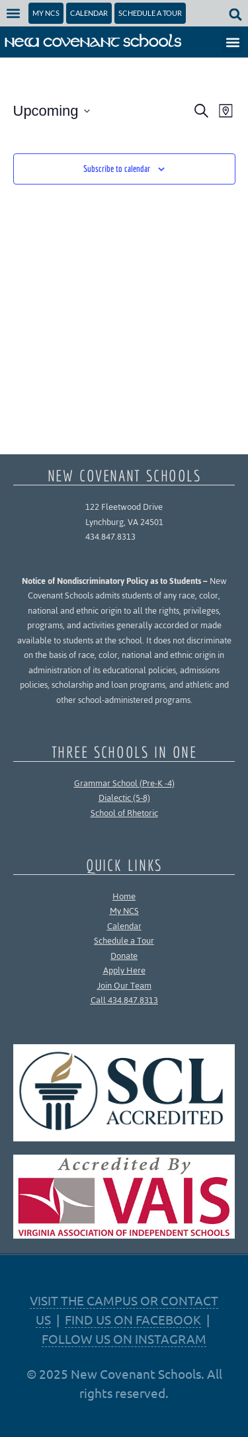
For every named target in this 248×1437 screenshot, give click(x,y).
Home (124, 896)
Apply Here (124, 970)
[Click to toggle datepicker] (51, 111)
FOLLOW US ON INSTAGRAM (124, 1338)
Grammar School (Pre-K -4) (124, 783)
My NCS (124, 911)
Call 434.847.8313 (124, 1000)
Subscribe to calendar (116, 168)
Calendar (124, 926)
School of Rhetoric (124, 813)
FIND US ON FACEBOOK (133, 1319)
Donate (124, 956)
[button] (13, 13)
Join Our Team (124, 985)
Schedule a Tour (124, 940)
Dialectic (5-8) (124, 798)
